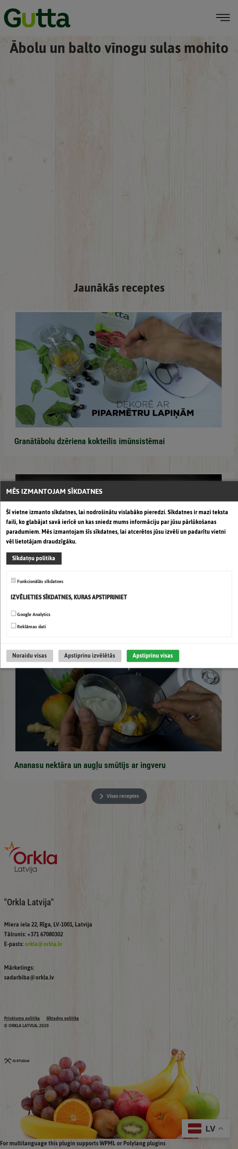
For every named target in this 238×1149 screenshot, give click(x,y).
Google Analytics (30, 614)
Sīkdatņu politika (33, 558)
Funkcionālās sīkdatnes (37, 581)
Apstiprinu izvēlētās (89, 655)
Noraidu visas (29, 655)
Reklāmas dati (28, 626)
